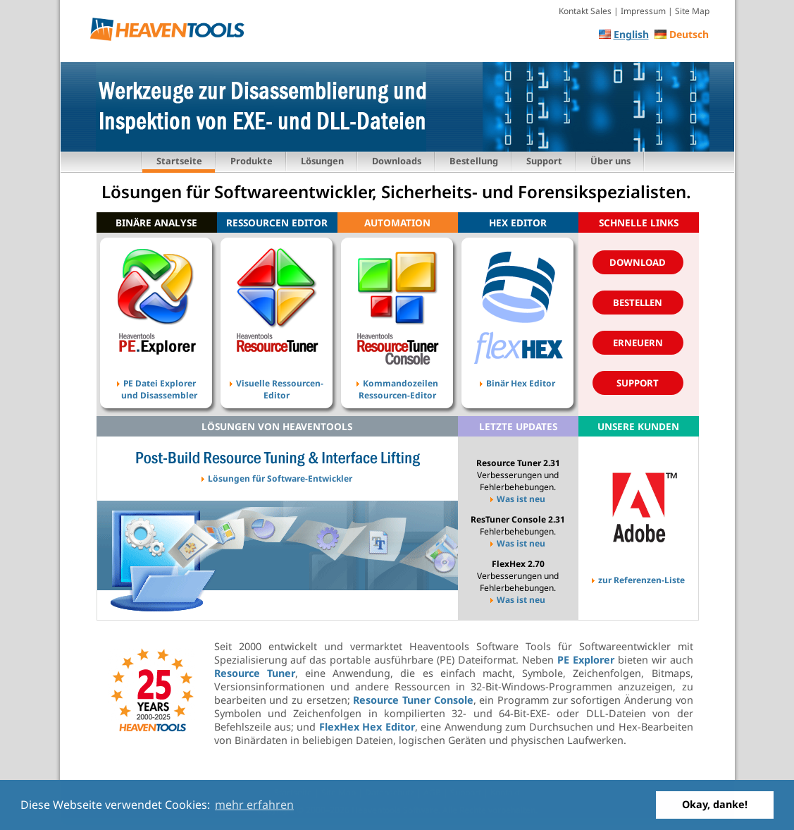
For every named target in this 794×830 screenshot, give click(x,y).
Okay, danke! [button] (715, 804)
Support (544, 160)
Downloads (396, 160)
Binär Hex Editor (517, 380)
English (631, 34)
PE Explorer (585, 659)
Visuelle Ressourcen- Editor (276, 380)
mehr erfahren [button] (254, 804)
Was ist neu (517, 499)
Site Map (692, 11)
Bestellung (473, 160)
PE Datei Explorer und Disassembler (156, 380)
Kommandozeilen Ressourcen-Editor (397, 380)
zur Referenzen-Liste (638, 577)
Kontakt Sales (585, 11)
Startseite (179, 160)
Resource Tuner (254, 673)
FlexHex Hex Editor (367, 726)
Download (637, 262)
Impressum (643, 11)
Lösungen (322, 160)
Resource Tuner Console (413, 700)
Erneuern (638, 342)
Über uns (610, 160)
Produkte (251, 160)
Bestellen (637, 302)
